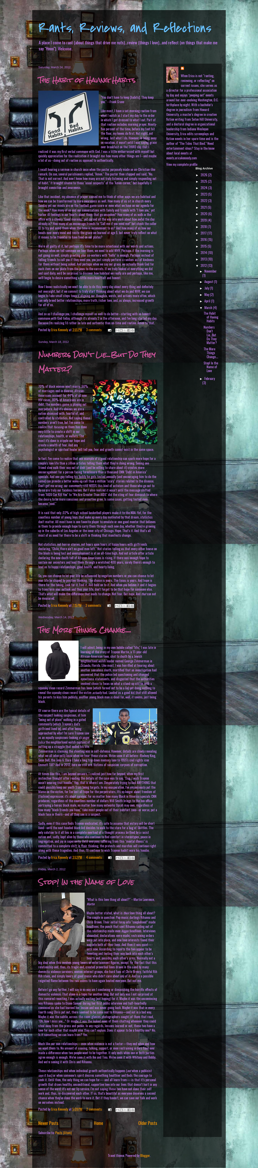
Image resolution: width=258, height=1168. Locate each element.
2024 (204, 187)
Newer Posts (48, 1122)
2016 (204, 239)
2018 (204, 226)
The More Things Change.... (84, 630)
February (209, 378)
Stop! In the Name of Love (86, 882)
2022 (204, 200)
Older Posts (147, 1122)
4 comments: (94, 857)
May (207, 294)
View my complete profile (181, 164)
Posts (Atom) (63, 1132)
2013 (204, 259)
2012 (204, 265)
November (210, 271)
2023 (204, 194)
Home (98, 1122)
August (209, 281)
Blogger (145, 1155)
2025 (204, 181)
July (207, 288)
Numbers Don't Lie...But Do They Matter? (210, 335)
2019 (204, 220)
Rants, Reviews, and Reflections (124, 28)
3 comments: (94, 329)
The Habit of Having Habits (86, 80)
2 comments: (93, 605)
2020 (204, 213)
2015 (204, 246)
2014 (204, 252)
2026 (204, 174)
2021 (204, 207)
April (207, 301)
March (208, 307)
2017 (204, 233)
